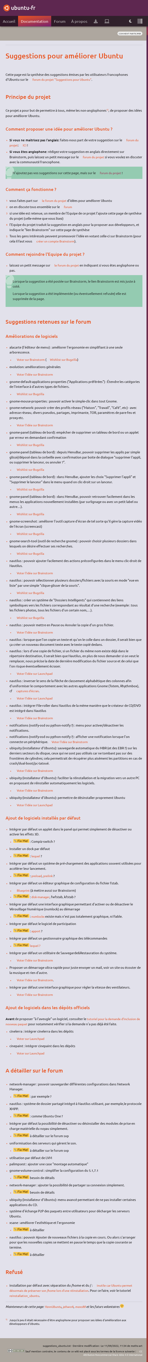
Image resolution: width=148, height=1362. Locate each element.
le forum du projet (55, 200)
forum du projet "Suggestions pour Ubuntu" (65, 79)
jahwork (69, 1306)
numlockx (38, 916)
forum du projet (95, 157)
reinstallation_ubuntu (25, 1295)
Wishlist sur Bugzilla (68, 359)
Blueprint (24, 890)
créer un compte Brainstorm (57, 241)
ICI (26, 145)
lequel (35, 856)
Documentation (34, 21)
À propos (79, 21)
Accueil (9, 21)
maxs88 (82, 1306)
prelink (49, 876)
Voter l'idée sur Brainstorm (37, 374)
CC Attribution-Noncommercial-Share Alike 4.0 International (109, 1353)
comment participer (128, 33)
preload (37, 876)
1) (107, 109)
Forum (60, 21)
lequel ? (35, 945)
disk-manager (41, 897)
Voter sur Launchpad (32, 1038)
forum (69, 207)
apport (36, 931)
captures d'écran (29, 691)
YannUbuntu (53, 1306)
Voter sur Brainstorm (32, 359)
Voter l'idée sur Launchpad (36, 673)
